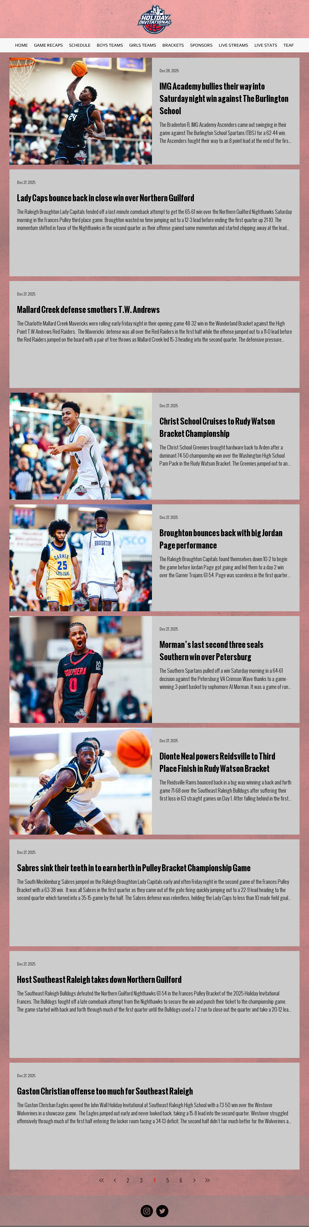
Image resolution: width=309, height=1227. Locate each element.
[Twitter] (162, 1211)
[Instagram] (147, 1211)
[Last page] (207, 1180)
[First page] (101, 1180)
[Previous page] (114, 1180)
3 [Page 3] (141, 1180)
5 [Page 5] (167, 1180)
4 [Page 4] (154, 1180)
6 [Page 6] (181, 1180)
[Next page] (194, 1180)
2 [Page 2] (128, 1180)
